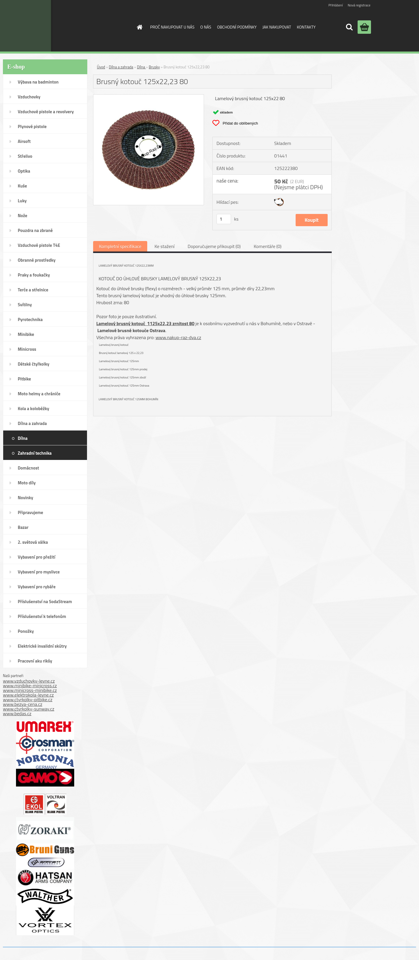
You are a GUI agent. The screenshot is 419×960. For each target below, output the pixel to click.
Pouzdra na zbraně (35, 230)
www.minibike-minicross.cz (30, 685)
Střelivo (25, 156)
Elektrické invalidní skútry (42, 646)
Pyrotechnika (30, 319)
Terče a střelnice (33, 289)
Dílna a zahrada (32, 423)
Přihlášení (336, 5)
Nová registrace (359, 5)
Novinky (25, 497)
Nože (22, 215)
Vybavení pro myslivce (39, 571)
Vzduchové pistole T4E (39, 245)
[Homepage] (139, 27)
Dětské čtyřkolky (33, 364)
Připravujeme (30, 512)
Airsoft (24, 141)
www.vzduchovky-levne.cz (29, 680)
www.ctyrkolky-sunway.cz (28, 708)
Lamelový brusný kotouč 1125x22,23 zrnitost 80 (145, 323)
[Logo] (82, 26)
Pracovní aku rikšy (35, 661)
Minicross (27, 349)
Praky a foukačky (34, 275)
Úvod (101, 67)
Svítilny (25, 304)
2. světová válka (33, 542)
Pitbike (24, 379)
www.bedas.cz (17, 713)
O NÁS (205, 27)
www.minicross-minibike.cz (30, 690)
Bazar (23, 527)
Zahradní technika (35, 453)
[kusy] (223, 219)
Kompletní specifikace (120, 246)
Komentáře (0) (267, 246)
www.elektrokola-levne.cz (28, 694)
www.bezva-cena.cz (22, 704)
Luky (22, 200)
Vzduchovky (29, 96)
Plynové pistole (32, 126)
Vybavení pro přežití (36, 557)
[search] (349, 27)
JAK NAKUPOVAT (276, 27)
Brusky (154, 67)
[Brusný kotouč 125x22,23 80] (148, 96)
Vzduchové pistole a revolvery (46, 111)
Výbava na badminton (38, 82)
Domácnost (28, 468)
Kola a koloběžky (33, 408)
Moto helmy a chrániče (39, 393)
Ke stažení (165, 246)
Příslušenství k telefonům (42, 616)
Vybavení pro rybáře (37, 586)
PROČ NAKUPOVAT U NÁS (172, 27)
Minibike (26, 334)
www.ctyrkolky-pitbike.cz (27, 699)
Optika (24, 171)
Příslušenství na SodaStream (45, 601)
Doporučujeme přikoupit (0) (214, 246)
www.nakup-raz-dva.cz (178, 337)
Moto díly (26, 482)
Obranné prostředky (37, 260)
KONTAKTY (306, 27)
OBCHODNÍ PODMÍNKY (237, 27)
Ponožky (26, 631)
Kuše (22, 186)
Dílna (23, 438)
